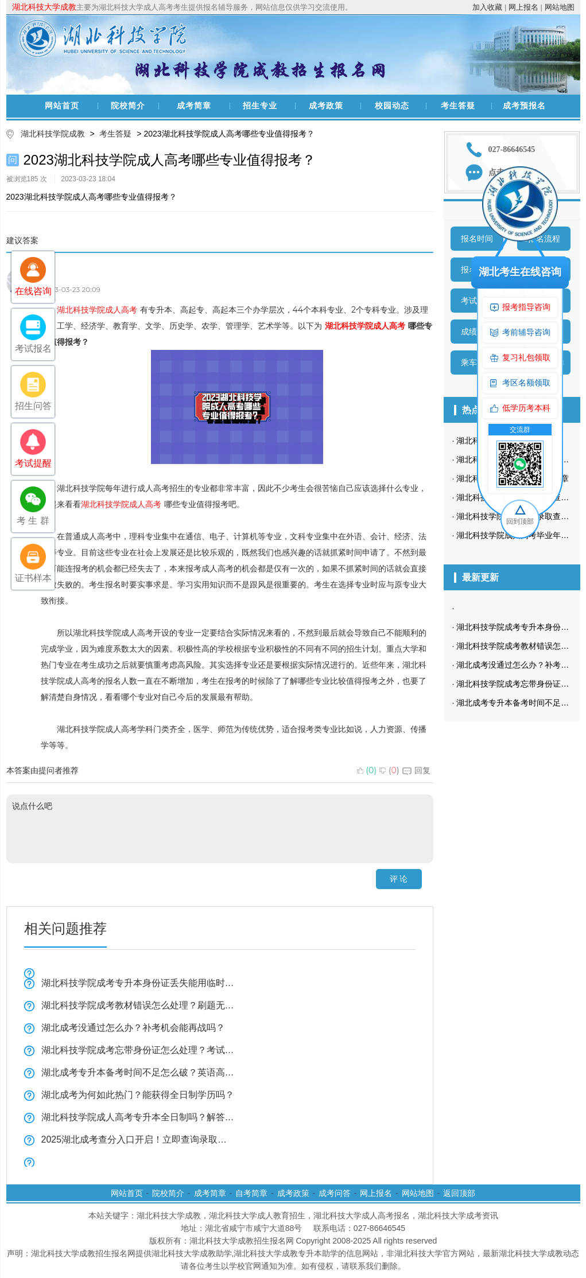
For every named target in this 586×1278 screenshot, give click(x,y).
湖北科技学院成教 (53, 133)
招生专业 (260, 106)
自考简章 (251, 1193)
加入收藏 (487, 7)
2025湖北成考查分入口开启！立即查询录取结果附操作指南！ (138, 1139)
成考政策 (326, 106)
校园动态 (392, 106)
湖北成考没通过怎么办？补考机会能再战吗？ (133, 1027)
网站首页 (62, 106)
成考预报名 (524, 106)
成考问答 (335, 1193)
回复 (416, 770)
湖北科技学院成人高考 (97, 310)
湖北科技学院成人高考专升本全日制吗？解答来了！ (138, 1117)
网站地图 (560, 7)
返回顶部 (459, 1193)
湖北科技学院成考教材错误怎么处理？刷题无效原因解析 (138, 1005)
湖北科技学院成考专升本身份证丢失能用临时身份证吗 (138, 983)
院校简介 (128, 106)
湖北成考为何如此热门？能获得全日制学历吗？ (137, 1095)
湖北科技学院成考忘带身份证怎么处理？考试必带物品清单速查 (138, 1050)
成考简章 (194, 106)
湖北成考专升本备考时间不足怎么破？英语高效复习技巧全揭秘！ (138, 1072)
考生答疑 (458, 106)
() (367, 770)
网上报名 (523, 7)
